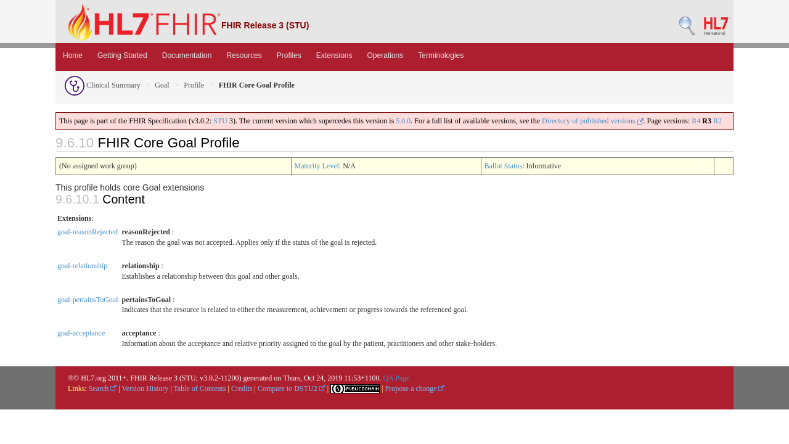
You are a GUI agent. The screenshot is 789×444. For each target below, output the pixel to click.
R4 (696, 121)
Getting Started (122, 55)
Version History (145, 388)
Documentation (187, 55)
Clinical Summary (103, 85)
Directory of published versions (593, 121)
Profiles (289, 55)
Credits (242, 388)
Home (73, 55)
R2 (717, 121)
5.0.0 (403, 121)
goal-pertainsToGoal (87, 299)
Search (103, 388)
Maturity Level (317, 166)
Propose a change (414, 388)
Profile (194, 85)
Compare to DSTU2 (291, 388)
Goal (162, 85)
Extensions (334, 55)
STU (220, 121)
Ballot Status (503, 166)
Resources (243, 55)
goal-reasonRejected (87, 232)
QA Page (396, 378)
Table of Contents (199, 388)
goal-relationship (82, 265)
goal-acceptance (81, 333)
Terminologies (441, 55)
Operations (385, 55)
